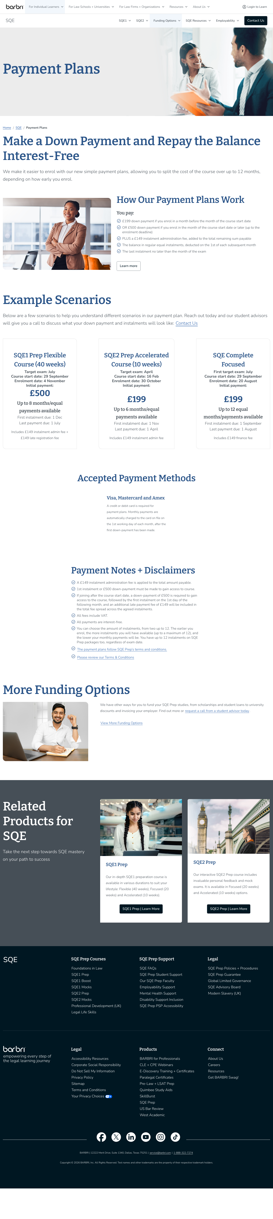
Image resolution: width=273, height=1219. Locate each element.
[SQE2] (147, 20)
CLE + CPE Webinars (156, 1064)
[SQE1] (129, 20)
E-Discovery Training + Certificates (167, 1071)
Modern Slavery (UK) (224, 993)
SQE (18, 128)
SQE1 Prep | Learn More (141, 909)
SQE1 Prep (80, 974)
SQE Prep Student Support (161, 974)
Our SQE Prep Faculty (157, 980)
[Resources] (186, 6)
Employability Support (157, 987)
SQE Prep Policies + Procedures (233, 968)
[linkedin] (129, 1139)
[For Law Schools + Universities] (113, 6)
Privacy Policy (82, 1077)
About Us (199, 7)
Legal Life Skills (84, 1012)
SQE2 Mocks (82, 999)
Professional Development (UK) (96, 1005)
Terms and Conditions (89, 1089)
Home (7, 128)
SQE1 (123, 21)
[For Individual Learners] (62, 6)
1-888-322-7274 (183, 1152)
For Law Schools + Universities (89, 7)
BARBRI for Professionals (160, 1058)
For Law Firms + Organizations (139, 7)
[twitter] (114, 1139)
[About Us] (208, 6)
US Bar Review (152, 1108)
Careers (214, 1064)
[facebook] (99, 1139)
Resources (176, 7)
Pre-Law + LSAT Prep (157, 1083)
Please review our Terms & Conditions (105, 657)
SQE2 (140, 21)
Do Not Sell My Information (93, 1071)
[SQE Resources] (209, 20)
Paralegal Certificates (157, 1077)
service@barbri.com (160, 1152)
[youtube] (144, 1139)
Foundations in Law (87, 968)
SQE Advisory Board (224, 987)
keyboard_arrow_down (209, 21)
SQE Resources (196, 21)
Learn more (128, 266)
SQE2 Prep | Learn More (228, 909)
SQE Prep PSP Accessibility (161, 1005)
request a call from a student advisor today (217, 711)
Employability (225, 21)
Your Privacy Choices (88, 1096)
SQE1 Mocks (82, 987)
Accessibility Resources (90, 1058)
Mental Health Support (158, 993)
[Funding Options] (179, 20)
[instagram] (159, 1139)
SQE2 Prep (80, 993)
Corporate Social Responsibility (96, 1064)
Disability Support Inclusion (161, 999)
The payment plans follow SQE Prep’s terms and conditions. (122, 649)
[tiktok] (174, 1139)
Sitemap (78, 1083)
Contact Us (187, 323)
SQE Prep (147, 1102)
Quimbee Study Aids (156, 1089)
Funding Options (164, 21)
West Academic (152, 1115)
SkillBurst (147, 1096)
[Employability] (238, 20)
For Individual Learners (44, 7)
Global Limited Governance (229, 980)
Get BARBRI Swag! (223, 1077)
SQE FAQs (148, 968)
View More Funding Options (122, 723)
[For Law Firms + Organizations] (163, 6)
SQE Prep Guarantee (224, 974)
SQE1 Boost (81, 980)
